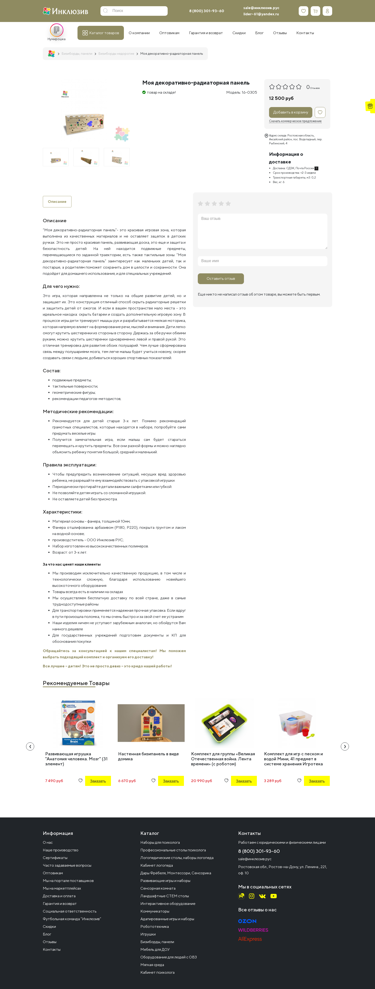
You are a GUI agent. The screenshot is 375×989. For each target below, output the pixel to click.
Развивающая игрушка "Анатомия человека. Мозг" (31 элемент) (76, 758)
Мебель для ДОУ (155, 949)
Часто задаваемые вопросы (67, 865)
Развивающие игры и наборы (165, 880)
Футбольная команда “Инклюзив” (72, 919)
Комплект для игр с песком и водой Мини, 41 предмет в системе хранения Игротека (293, 758)
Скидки (49, 926)
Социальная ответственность (70, 911)
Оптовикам (53, 873)
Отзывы (49, 942)
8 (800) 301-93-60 (206, 11)
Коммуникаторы (154, 911)
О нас (48, 842)
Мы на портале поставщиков (68, 880)
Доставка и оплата (59, 896)
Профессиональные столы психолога (173, 850)
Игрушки (148, 934)
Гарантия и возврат (60, 903)
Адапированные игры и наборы (167, 919)
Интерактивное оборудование (167, 903)
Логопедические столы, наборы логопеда (177, 857)
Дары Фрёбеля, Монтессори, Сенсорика (175, 873)
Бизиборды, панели (157, 942)
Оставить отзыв (221, 278)
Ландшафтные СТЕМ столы (164, 896)
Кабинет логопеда (156, 865)
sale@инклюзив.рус (261, 7)
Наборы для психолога (160, 842)
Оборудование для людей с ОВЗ (168, 957)
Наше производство (60, 850)
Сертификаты (55, 857)
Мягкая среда (152, 964)
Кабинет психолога (157, 972)
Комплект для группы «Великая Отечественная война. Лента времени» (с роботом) (223, 758)
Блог (47, 934)
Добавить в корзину (290, 112)
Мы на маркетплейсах (62, 888)
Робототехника (154, 926)
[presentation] (30, 746)
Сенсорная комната (158, 888)
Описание (57, 201)
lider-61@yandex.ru (261, 14)
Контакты (52, 949)
